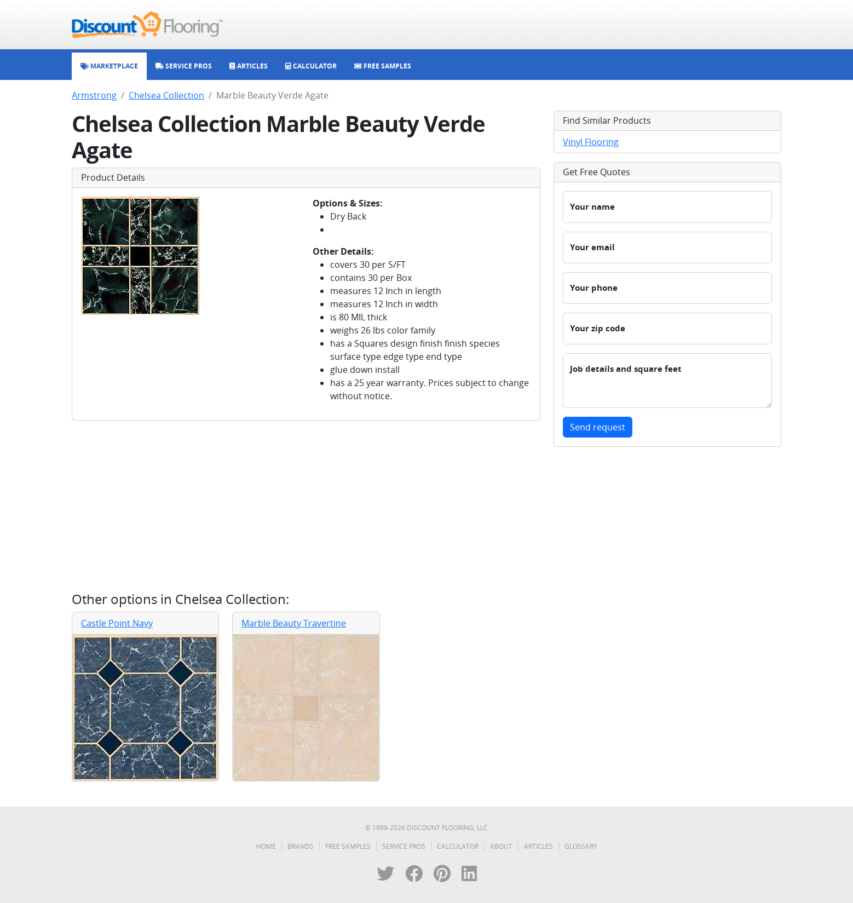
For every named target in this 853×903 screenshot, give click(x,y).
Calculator (458, 846)
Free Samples (348, 846)
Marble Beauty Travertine (293, 623)
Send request (597, 427)
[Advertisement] (306, 506)
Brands (300, 846)
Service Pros (403, 846)
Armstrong (94, 95)
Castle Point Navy (117, 623)
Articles (538, 846)
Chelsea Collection (166, 95)
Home (266, 846)
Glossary (580, 846)
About (501, 846)
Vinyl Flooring (591, 142)
